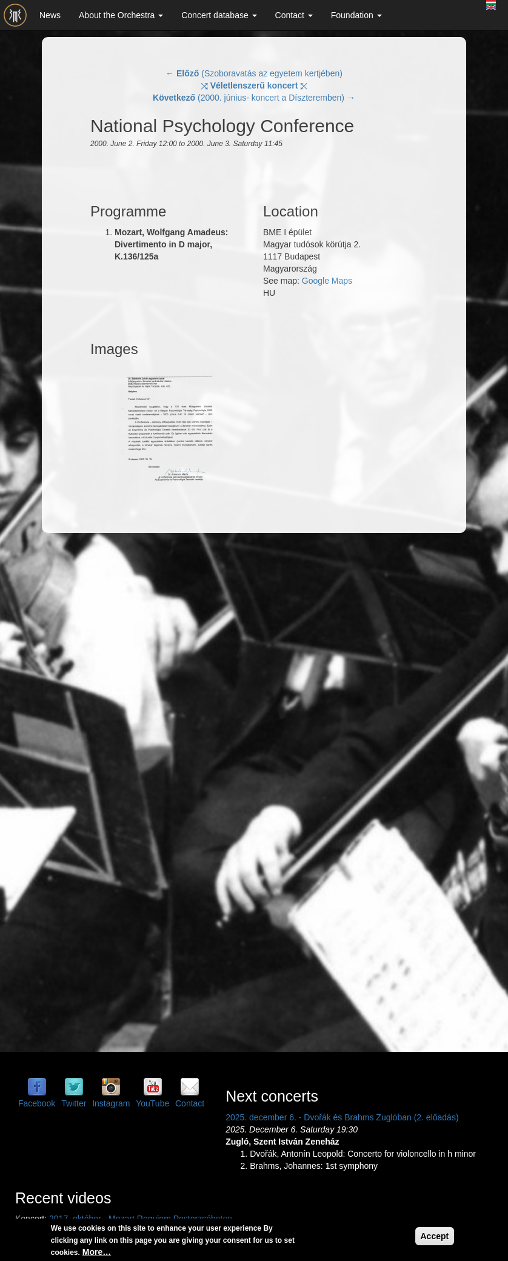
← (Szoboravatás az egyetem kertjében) (254, 73)
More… (96, 1252)
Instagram (111, 1103)
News (50, 15)
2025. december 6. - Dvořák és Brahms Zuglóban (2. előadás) (342, 1117)
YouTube (152, 1103)
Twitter (73, 1103)
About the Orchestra (121, 15)
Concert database (218, 15)
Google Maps (327, 281)
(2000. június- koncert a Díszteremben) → (254, 97)
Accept (435, 1236)
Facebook (36, 1103)
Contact (294, 15)
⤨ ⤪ (254, 85)
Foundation (356, 15)
